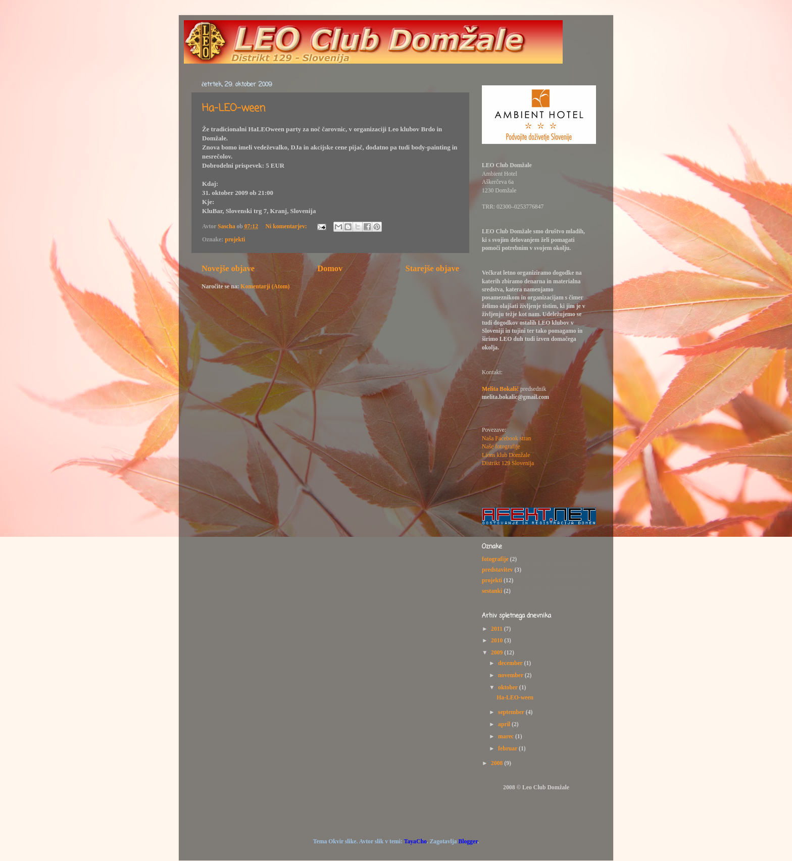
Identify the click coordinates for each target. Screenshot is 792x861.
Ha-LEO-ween (233, 108)
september (512, 712)
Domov (329, 268)
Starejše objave (432, 268)
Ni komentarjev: (287, 226)
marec (506, 736)
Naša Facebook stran (506, 438)
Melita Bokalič (500, 389)
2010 (497, 640)
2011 (497, 629)
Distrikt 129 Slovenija (508, 463)
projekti (235, 239)
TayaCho (415, 841)
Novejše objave (228, 268)
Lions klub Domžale (506, 455)
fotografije (495, 559)
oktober (508, 687)
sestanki (492, 591)
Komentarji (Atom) (264, 286)
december (511, 663)
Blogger (467, 841)
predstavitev (497, 570)
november (511, 675)
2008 (497, 763)
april (505, 724)
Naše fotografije (501, 446)
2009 (497, 652)
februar (508, 748)
